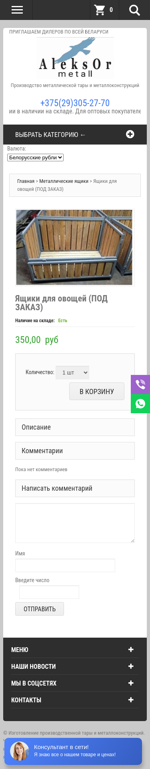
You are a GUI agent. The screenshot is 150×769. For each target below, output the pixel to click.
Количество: (40, 372)
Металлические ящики (64, 181)
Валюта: (16, 148)
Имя (20, 553)
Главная (25, 181)
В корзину (97, 391)
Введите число (32, 580)
